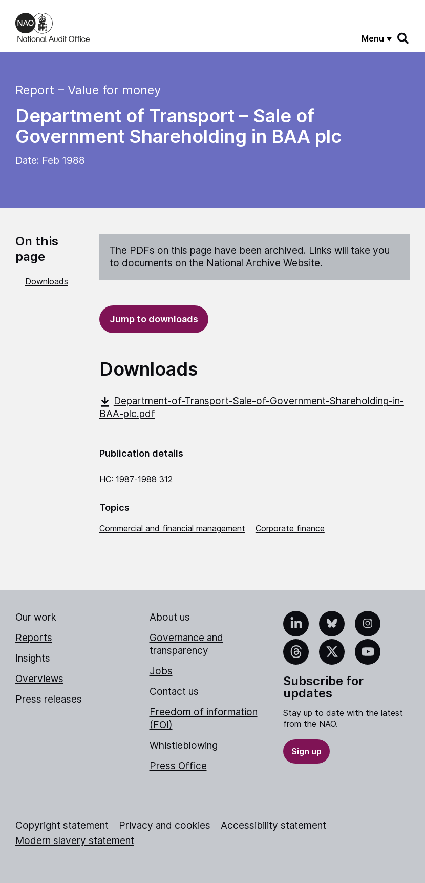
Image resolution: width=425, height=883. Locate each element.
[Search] (403, 38)
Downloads (46, 281)
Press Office (178, 766)
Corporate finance (290, 528)
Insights (32, 658)
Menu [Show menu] (373, 38)
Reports (33, 638)
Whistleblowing (184, 745)
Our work (35, 617)
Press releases (48, 699)
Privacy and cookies (164, 825)
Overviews (39, 679)
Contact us (174, 691)
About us (170, 617)
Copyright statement (62, 825)
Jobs (161, 671)
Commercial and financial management (172, 528)
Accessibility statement (273, 825)
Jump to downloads (154, 319)
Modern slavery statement (74, 841)
